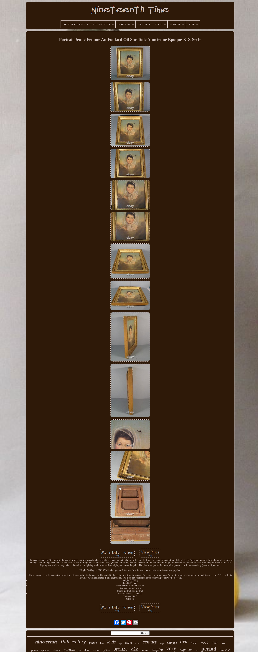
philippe (172, 642)
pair (106, 649)
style (128, 642)
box (102, 643)
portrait (70, 650)
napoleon (186, 650)
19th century (73, 641)
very (171, 648)
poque (93, 642)
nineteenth (46, 641)
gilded (34, 651)
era (184, 641)
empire (157, 649)
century (150, 641)
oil (197, 650)
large (162, 644)
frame (194, 643)
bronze (120, 649)
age (120, 644)
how (223, 643)
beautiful (225, 650)
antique (145, 650)
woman (96, 650)
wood (204, 642)
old (134, 649)
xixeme (56, 650)
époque (45, 650)
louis (111, 642)
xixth (215, 642)
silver (137, 644)
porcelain (84, 650)
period (209, 649)
